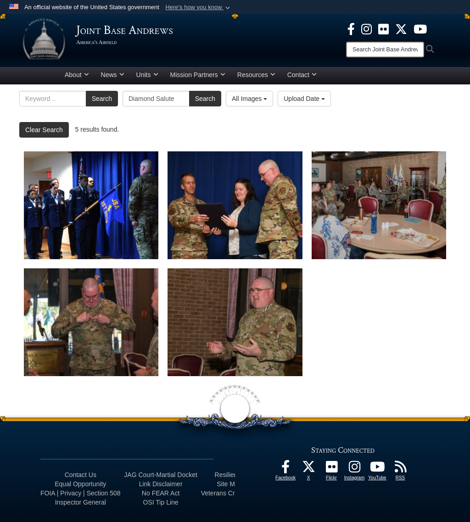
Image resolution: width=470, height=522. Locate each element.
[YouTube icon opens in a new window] (420, 28)
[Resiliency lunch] (379, 205)
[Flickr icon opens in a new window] (383, 28)
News (112, 74)
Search (102, 98)
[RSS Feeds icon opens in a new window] (400, 469)
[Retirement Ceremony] (235, 205)
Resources (256, 74)
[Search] (385, 49)
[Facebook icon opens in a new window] (351, 28)
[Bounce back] (235, 322)
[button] (198, 7)
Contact (302, 74)
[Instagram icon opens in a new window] (366, 28)
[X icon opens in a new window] (401, 28)
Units (147, 74)
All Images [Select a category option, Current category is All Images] (249, 98)
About (77, 74)
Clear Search (44, 129)
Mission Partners (197, 74)
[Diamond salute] (91, 205)
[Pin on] (91, 322)
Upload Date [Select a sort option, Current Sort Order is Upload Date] (304, 98)
